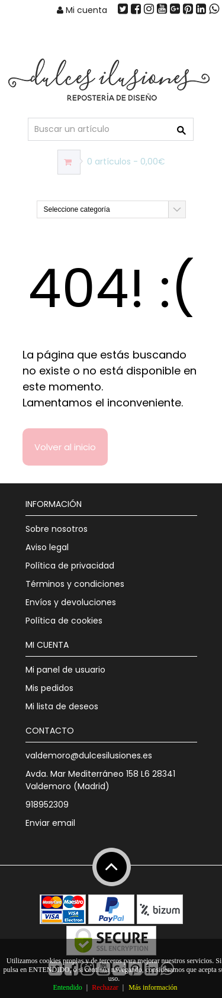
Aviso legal (47, 547)
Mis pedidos (49, 688)
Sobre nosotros (56, 529)
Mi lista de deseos (61, 706)
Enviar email (50, 823)
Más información (152, 987)
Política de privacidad (69, 565)
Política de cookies (63, 620)
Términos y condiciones (74, 584)
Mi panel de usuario (65, 670)
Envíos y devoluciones (70, 602)
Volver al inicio (65, 447)
